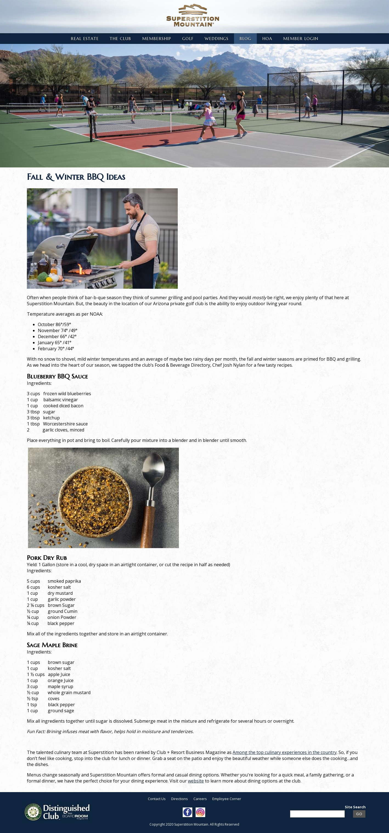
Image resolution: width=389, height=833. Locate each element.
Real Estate (85, 38)
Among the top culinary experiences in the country (285, 752)
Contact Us (157, 798)
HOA (267, 38)
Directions (179, 798)
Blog (245, 38)
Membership (156, 38)
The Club (120, 38)
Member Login (300, 38)
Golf (188, 38)
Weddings (217, 38)
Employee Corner (226, 798)
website (196, 781)
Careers (200, 798)
